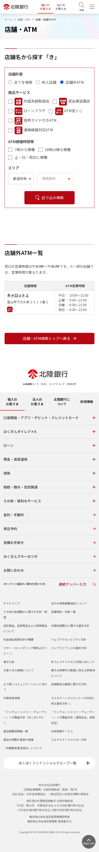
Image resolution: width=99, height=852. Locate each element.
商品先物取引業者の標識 (18, 739)
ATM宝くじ (69, 111)
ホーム (8, 19)
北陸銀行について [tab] (62, 401)
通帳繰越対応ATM (34, 130)
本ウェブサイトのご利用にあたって (73, 662)
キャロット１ (18, 295)
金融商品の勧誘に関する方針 (69, 684)
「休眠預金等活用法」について (22, 748)
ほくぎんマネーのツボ (49, 556)
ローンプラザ (30, 111)
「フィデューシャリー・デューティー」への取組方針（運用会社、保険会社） (73, 717)
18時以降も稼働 (58, 149)
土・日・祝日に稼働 (31, 157)
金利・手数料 (49, 514)
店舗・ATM (24, 19)
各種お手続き (49, 542)
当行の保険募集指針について (69, 603)
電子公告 (8, 662)
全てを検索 (23, 82)
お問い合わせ (49, 570)
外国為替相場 (11, 698)
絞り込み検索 (49, 197)
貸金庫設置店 (74, 102)
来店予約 (49, 528)
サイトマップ (11, 603)
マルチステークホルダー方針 (69, 739)
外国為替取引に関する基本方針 (70, 625)
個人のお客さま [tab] (12, 401)
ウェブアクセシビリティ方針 (68, 639)
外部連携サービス (62, 731)
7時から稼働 (25, 149)
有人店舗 (49, 82)
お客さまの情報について (18, 670)
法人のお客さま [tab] (37, 401)
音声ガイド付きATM (36, 121)
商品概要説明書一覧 (15, 731)
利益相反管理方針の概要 (18, 639)
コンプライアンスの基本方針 (69, 648)
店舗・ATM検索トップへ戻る (49, 338)
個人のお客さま (45, 6)
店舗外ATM (75, 82)
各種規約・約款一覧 (63, 612)
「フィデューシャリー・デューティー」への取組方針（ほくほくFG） (25, 717)
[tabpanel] (49, 502)
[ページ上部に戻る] (89, 842)
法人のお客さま (60, 6)
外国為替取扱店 (32, 102)
